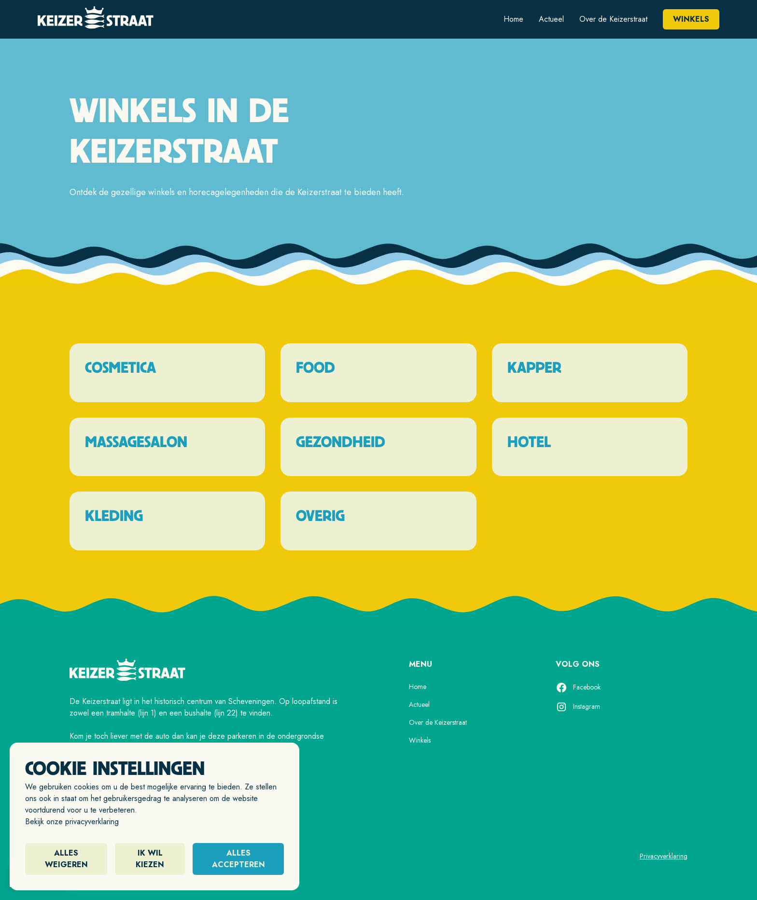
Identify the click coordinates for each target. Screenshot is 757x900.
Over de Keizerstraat (613, 19)
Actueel (551, 19)
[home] (96, 19)
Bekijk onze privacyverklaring (72, 821)
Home (513, 19)
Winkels (691, 19)
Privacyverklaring (663, 856)
